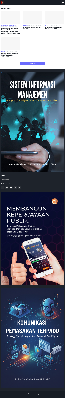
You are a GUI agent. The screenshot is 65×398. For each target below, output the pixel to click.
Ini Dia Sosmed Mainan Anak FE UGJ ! (32, 28)
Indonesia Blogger (35, 394)
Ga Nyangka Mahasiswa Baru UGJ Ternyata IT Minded (54, 28)
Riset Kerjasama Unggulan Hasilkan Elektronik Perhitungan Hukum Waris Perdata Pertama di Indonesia (10, 30)
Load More (32, 63)
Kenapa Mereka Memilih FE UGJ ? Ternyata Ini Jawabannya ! (10, 55)
